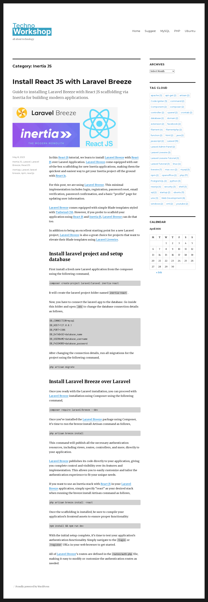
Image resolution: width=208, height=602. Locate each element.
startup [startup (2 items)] (165, 192)
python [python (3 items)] (175, 181)
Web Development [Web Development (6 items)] (173, 198)
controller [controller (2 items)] (157, 112)
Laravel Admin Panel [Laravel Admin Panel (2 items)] (163, 146)
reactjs (30, 173)
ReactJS (25, 165)
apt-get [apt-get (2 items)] (170, 95)
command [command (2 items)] (177, 101)
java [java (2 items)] (180, 135)
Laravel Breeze (114, 157)
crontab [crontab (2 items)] (186, 112)
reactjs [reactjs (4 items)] (156, 186)
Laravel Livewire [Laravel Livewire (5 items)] (160, 152)
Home (136, 31)
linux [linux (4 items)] (177, 163)
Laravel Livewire (107, 239)
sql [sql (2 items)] (154, 192)
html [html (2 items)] (169, 135)
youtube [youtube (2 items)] (182, 203)
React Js (61, 175)
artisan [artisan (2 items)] (184, 95)
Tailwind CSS (64, 212)
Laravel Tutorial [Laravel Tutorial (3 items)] (160, 163)
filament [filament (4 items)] (157, 129)
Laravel (27, 161)
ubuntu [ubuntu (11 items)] (179, 192)
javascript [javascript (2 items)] (157, 141)
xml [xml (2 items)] (169, 203)
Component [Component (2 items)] (159, 106)
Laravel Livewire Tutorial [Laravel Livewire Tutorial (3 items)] (165, 158)
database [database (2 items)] (157, 118)
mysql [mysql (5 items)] (185, 169)
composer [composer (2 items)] (177, 106)
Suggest (150, 31)
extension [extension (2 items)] (157, 124)
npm (23, 173)
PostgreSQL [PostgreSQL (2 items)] (159, 181)
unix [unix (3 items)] (154, 198)
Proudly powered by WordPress (32, 586)
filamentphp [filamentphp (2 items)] (174, 129)
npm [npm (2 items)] (155, 175)
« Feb (159, 272)
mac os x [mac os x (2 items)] (171, 169)
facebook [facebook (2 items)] (174, 124)
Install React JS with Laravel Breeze (72, 82)
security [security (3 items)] (170, 186)
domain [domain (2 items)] (172, 118)
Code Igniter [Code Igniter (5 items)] (159, 101)
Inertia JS (95, 216)
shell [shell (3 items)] (183, 186)
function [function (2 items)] (156, 135)
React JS (63, 157)
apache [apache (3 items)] (156, 95)
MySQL (165, 31)
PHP (177, 31)
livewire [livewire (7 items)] (156, 169)
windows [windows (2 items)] (157, 203)
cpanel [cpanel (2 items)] (172, 112)
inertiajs (17, 169)
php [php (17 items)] (184, 175)
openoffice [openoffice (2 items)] (169, 175)
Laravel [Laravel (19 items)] (172, 141)
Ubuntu (190, 31)
